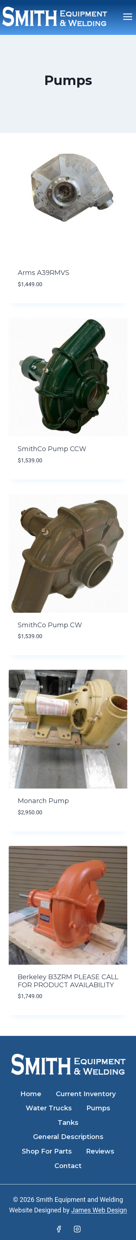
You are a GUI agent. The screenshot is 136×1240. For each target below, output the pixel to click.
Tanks (68, 1123)
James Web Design (99, 1210)
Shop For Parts (47, 1151)
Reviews (100, 1151)
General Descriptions (68, 1137)
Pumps (98, 1108)
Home (30, 1094)
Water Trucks (49, 1108)
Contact (68, 1166)
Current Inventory (86, 1094)
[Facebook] (58, 1229)
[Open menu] (127, 16)
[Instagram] (77, 1229)
